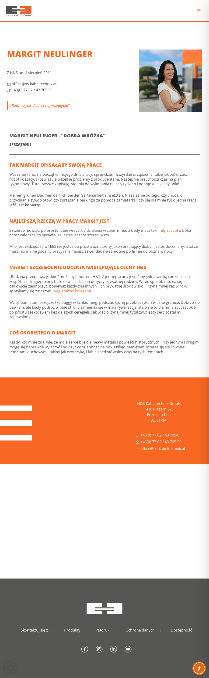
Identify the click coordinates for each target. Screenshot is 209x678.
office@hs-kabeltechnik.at (32, 84)
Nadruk (102, 630)
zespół (172, 230)
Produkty (72, 630)
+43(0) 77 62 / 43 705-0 (29, 90)
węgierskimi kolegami (72, 291)
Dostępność (181, 630)
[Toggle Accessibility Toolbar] (199, 668)
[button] (10, 668)
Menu (199, 11)
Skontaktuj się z (34, 630)
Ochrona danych (140, 630)
